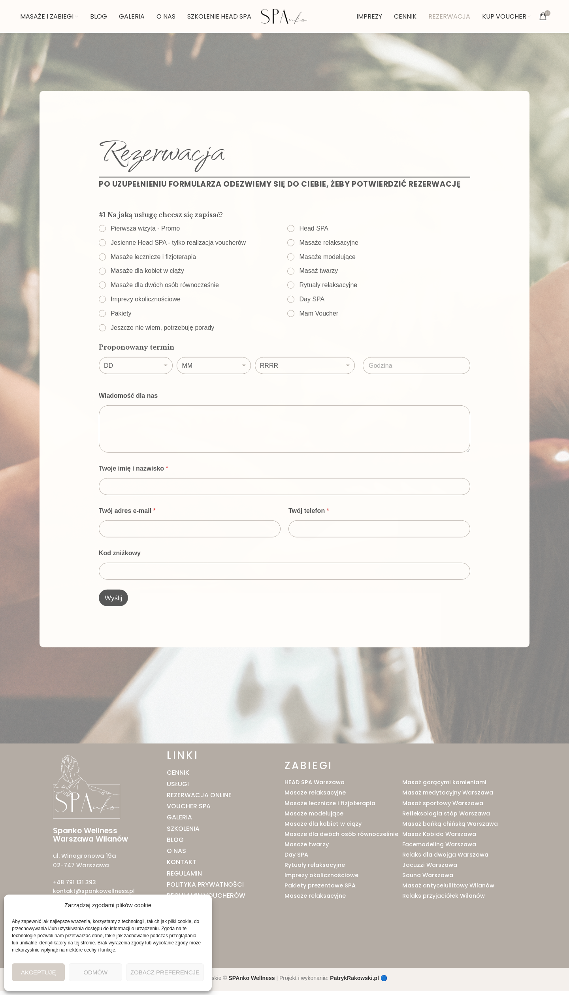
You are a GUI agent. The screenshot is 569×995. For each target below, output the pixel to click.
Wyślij (113, 624)
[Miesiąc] (214, 391)
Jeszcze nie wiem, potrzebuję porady (162, 353)
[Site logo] (284, 19)
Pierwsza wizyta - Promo (145, 254)
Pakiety (121, 339)
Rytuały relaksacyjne (329, 311)
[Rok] (305, 391)
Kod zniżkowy (120, 579)
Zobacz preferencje (165, 972)
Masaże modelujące (328, 282)
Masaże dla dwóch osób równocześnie (165, 311)
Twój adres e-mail (127, 536)
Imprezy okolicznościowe (146, 325)
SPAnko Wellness (252, 983)
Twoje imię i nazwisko (133, 494)
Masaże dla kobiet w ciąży (147, 296)
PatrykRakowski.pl (354, 983)
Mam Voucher (319, 339)
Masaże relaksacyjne (329, 268)
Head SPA (314, 254)
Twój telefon (308, 536)
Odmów (95, 972)
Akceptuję (38, 972)
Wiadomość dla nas (128, 421)
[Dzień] (136, 391)
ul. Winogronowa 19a (83, 862)
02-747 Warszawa (79, 871)
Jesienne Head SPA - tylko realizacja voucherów (178, 268)
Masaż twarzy (319, 296)
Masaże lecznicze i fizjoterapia (153, 282)
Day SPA (312, 325)
